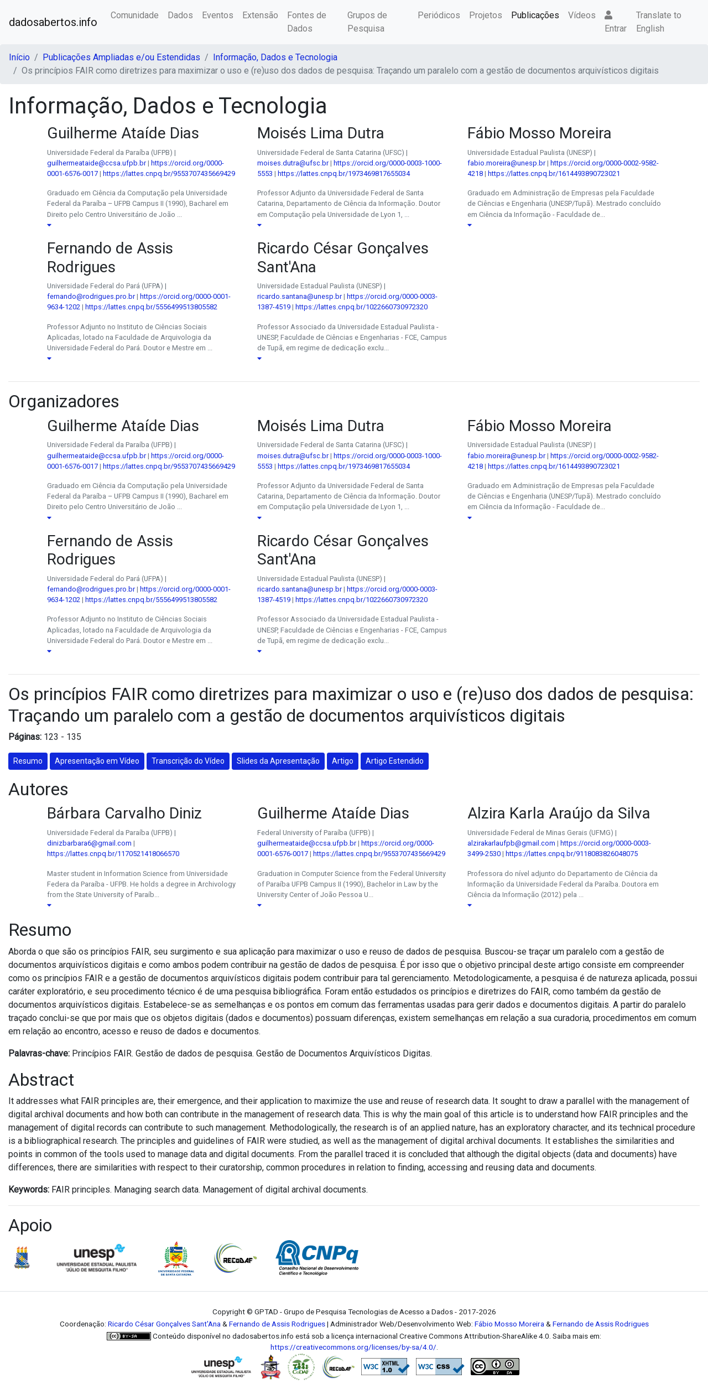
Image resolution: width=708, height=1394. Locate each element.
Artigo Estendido (395, 760)
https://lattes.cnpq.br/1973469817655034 (344, 173)
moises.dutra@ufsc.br (293, 163)
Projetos (485, 15)
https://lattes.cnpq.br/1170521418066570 (113, 853)
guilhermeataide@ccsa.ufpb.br (96, 163)
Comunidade (135, 15)
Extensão (260, 15)
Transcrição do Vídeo (188, 760)
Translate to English (658, 22)
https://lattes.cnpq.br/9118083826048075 (572, 853)
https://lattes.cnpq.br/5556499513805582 (151, 307)
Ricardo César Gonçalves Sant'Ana (164, 1323)
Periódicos (439, 15)
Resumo (28, 760)
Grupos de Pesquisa (367, 22)
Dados (180, 15)
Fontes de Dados (306, 22)
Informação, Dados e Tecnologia (275, 57)
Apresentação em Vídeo (97, 760)
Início (19, 57)
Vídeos (582, 15)
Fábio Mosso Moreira (509, 1323)
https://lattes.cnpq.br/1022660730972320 (361, 307)
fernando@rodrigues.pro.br (91, 296)
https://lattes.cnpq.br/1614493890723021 (554, 173)
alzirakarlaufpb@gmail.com (511, 843)
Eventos (217, 15)
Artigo (342, 760)
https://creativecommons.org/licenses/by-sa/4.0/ (353, 1347)
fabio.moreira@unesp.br (506, 163)
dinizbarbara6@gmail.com (89, 843)
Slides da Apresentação (278, 760)
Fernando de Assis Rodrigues (277, 1323)
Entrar (616, 22)
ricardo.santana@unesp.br (299, 296)
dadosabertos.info (53, 22)
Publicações (535, 15)
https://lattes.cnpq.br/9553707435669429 (169, 173)
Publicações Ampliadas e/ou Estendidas (121, 57)
